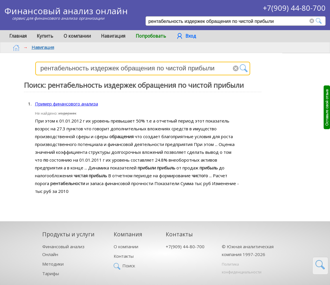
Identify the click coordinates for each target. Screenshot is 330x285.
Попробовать (151, 36)
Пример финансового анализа (66, 104)
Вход (190, 36)
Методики (53, 264)
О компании (77, 36)
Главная (18, 36)
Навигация (113, 36)
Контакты (124, 256)
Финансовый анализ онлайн (66, 11)
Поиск (128, 265)
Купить (45, 36)
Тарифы (50, 273)
